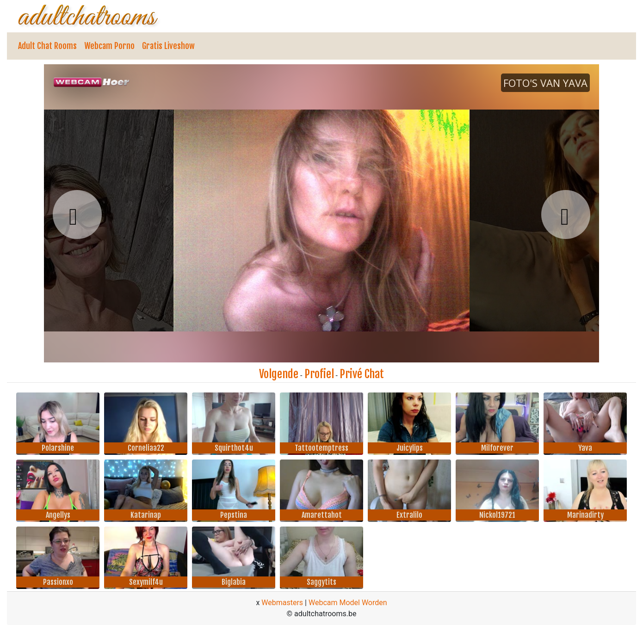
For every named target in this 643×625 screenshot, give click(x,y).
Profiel (319, 374)
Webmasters (282, 602)
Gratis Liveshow (168, 46)
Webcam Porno (109, 46)
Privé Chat (362, 374)
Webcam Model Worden (348, 602)
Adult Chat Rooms (47, 46)
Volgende (278, 374)
